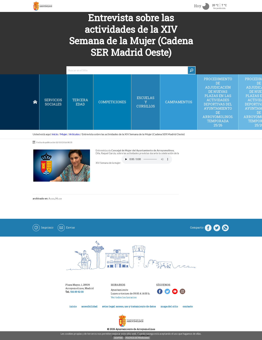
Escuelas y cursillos (145, 102)
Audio (51, 198)
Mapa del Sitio (169, 306)
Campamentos (178, 102)
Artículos (74, 134)
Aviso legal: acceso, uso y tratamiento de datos (129, 306)
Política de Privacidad (137, 337)
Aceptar (118, 337)
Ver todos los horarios (124, 297)
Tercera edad (80, 102)
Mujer (63, 134)
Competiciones (112, 102)
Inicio (35, 102)
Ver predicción (219, 8)
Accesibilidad (89, 306)
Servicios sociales (53, 102)
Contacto (188, 306)
